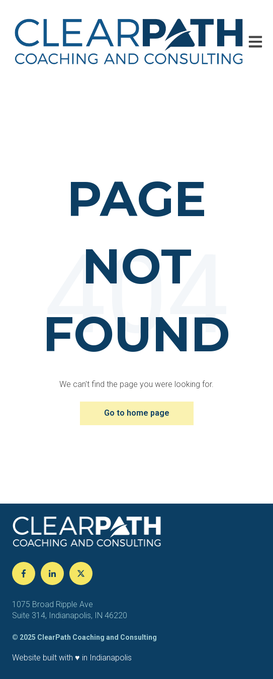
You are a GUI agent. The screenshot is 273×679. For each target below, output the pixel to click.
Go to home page (136, 413)
